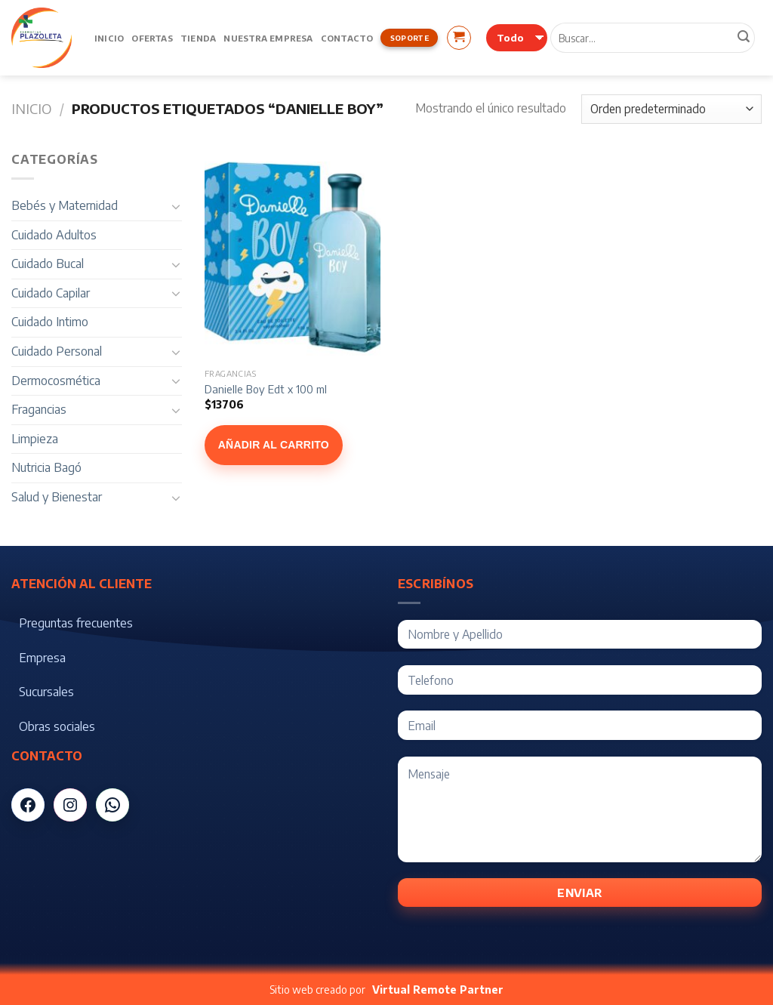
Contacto (347, 37)
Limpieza (34, 438)
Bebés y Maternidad (64, 205)
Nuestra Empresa (268, 37)
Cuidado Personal (56, 351)
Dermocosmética (55, 380)
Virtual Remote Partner (438, 989)
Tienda (198, 37)
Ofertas (152, 37)
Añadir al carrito (273, 445)
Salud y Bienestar (56, 496)
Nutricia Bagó (46, 467)
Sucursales (46, 691)
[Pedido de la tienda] (671, 109)
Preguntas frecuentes (76, 622)
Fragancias (38, 409)
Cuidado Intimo (49, 321)
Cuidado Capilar (50, 293)
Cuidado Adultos (54, 234)
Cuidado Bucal (47, 263)
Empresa (42, 657)
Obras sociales (57, 726)
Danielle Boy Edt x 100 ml (266, 389)
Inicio (109, 37)
